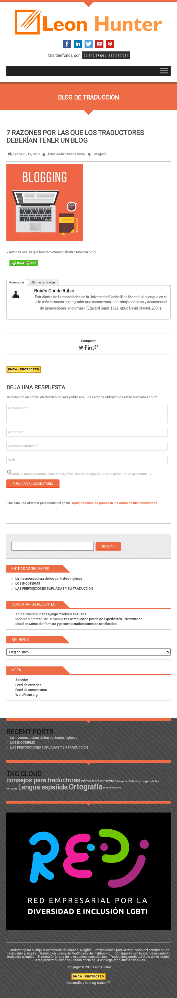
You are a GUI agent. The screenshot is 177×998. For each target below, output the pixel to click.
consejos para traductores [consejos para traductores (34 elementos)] (43, 780)
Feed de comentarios (31, 690)
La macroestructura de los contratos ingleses (48, 578)
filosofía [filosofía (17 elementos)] (122, 781)
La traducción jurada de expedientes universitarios (105, 619)
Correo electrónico (23, 446)
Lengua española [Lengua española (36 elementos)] (43, 787)
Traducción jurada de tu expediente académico (72, 957)
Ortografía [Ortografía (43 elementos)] (85, 787)
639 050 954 (118, 55)
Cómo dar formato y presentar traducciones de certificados (72, 624)
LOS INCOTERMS (27, 583)
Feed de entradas (28, 685)
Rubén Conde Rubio (54, 290)
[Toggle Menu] (164, 70)
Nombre (15, 432)
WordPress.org (26, 695)
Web (11, 460)
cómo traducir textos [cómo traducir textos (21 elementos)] (98, 781)
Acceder (21, 680)
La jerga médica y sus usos (66, 614)
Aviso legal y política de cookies (121, 960)
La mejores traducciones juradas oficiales (64, 960)
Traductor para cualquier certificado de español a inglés (50, 950)
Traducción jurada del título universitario (139, 957)
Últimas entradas (43, 282)
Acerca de (16, 282)
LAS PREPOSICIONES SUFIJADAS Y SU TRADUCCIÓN (54, 588)
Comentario (18, 408)
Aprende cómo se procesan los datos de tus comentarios (114, 503)
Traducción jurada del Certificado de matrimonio (75, 953)
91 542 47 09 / (95, 55)
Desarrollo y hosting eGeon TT (88, 983)
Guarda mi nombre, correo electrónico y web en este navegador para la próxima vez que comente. (80, 474)
